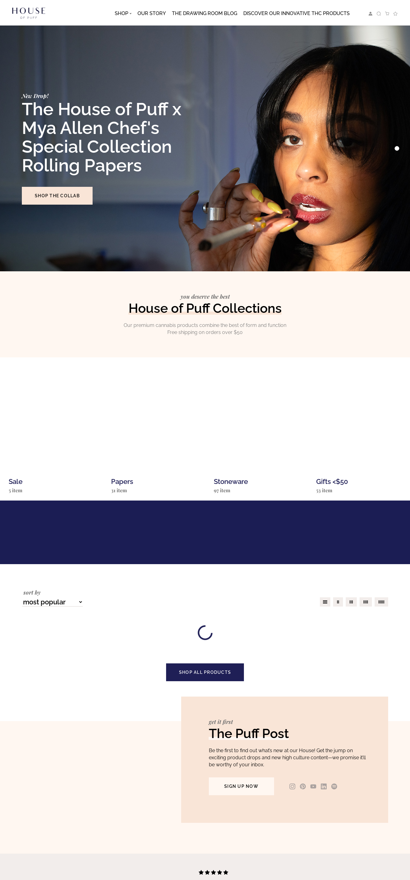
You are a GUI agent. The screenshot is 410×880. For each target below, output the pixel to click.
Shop (121, 13)
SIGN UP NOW (241, 786)
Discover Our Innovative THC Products (296, 13)
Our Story (151, 13)
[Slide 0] (397, 148)
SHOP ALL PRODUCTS (205, 672)
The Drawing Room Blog (204, 13)
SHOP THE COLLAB (57, 195)
